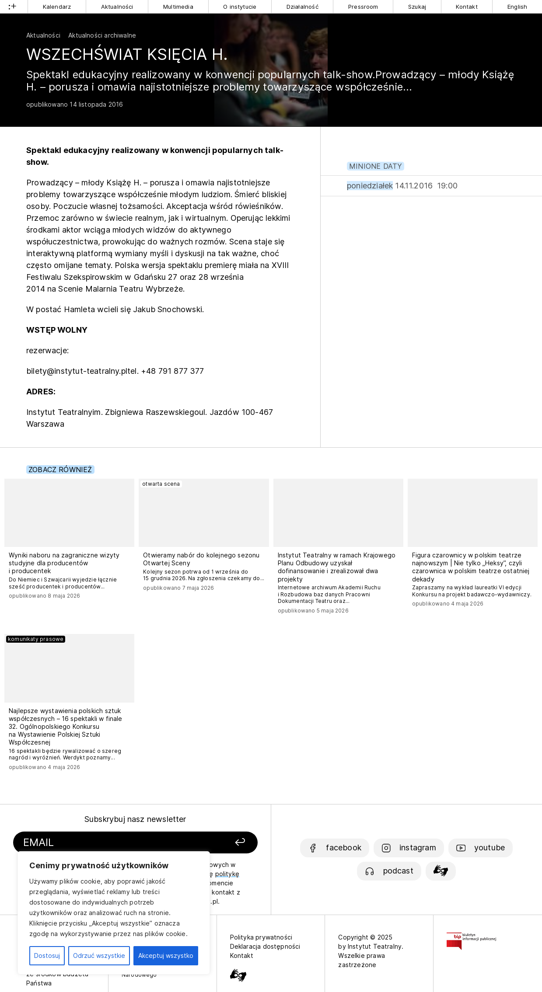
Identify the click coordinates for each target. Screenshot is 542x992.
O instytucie (239, 6)
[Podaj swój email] (99, 842)
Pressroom (363, 6)
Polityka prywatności (261, 937)
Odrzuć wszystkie (99, 955)
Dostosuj (47, 955)
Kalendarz (57, 6)
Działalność (302, 6)
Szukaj (417, 6)
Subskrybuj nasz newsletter (135, 819)
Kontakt (466, 6)
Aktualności (117, 6)
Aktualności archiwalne (102, 35)
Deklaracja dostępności (265, 946)
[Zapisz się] (212, 842)
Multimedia (178, 6)
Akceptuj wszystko (165, 955)
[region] (113, 913)
